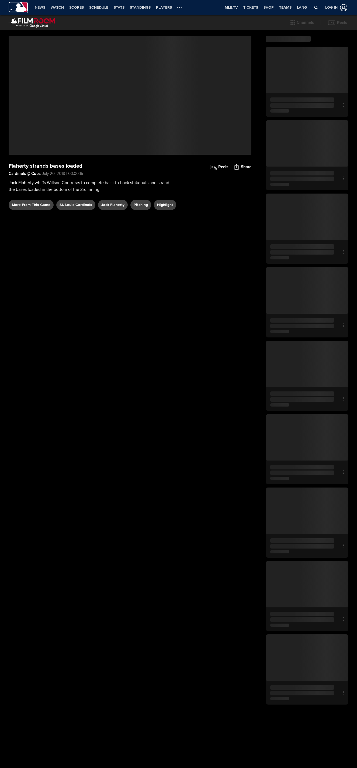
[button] (302, 22)
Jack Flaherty (112, 222)
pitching (141, 222)
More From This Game (31, 222)
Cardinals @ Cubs (25, 191)
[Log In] (335, 7)
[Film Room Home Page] (32, 23)
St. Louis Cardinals (76, 222)
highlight (165, 222)
